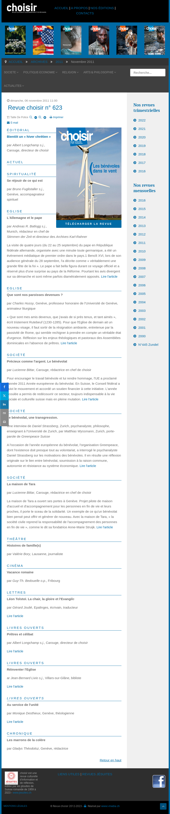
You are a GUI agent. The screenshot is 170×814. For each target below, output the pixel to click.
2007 (142, 277)
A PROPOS (79, 8)
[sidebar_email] (4, 413)
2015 (142, 209)
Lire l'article (109, 276)
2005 (142, 293)
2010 (142, 251)
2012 (142, 234)
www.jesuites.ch (22, 792)
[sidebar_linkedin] (4, 404)
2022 (142, 120)
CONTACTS (85, 13)
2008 (142, 268)
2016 (142, 171)
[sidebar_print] (4, 421)
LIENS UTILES (69, 774)
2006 (142, 285)
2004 (142, 302)
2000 (142, 336)
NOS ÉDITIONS (102, 8)
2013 (142, 226)
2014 (142, 217)
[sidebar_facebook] (4, 386)
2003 (142, 310)
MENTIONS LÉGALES (15, 806)
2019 (142, 146)
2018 (142, 154)
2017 (142, 162)
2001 (142, 327)
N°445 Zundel (148, 344)
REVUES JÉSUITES (97, 774)
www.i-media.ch (110, 806)
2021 (142, 129)
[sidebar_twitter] (4, 395)
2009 (142, 260)
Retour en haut (110, 760)
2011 (142, 243)
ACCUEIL (61, 8)
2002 (142, 319)
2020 (142, 137)
